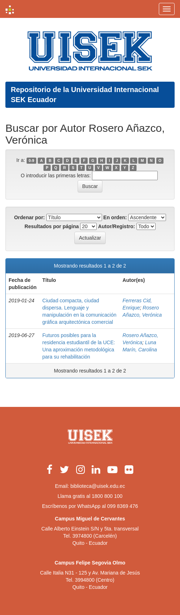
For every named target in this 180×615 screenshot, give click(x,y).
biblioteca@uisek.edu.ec (97, 486)
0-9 (31, 160)
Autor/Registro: (116, 226)
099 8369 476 (122, 506)
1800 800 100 (107, 496)
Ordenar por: (29, 217)
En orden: (115, 217)
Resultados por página (51, 226)
